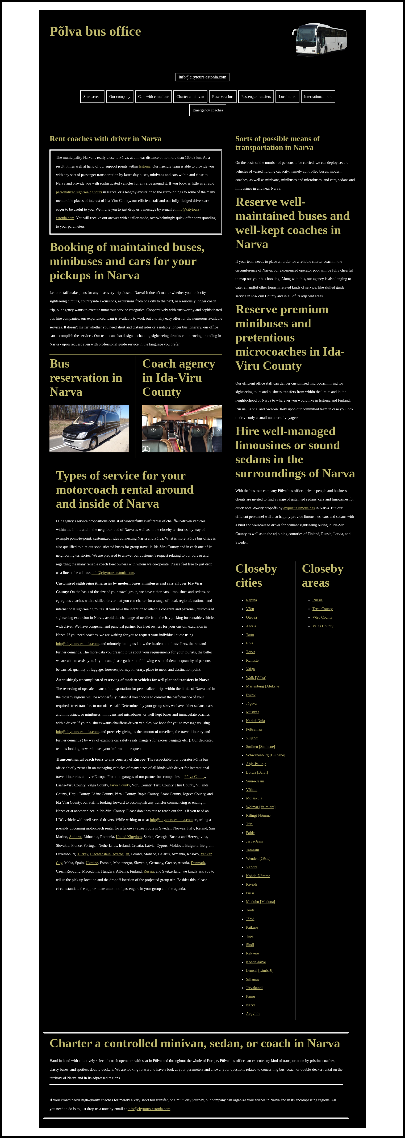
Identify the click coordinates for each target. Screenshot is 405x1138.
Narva (250, 1005)
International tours (318, 96)
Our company (119, 96)
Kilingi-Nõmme (258, 815)
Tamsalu (252, 850)
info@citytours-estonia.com (202, 77)
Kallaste (252, 660)
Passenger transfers (256, 96)
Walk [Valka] (256, 678)
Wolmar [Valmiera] (260, 807)
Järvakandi (254, 988)
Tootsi (251, 910)
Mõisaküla (254, 798)
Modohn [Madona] (260, 901)
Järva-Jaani (254, 841)
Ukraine (92, 863)
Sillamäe (252, 979)
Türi (249, 824)
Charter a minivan (190, 96)
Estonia (145, 166)
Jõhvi (250, 919)
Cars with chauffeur (153, 96)
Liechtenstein (100, 854)
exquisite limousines (299, 508)
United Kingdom (129, 837)
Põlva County (195, 776)
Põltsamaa (254, 729)
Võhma (251, 789)
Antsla (251, 626)
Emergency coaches (208, 110)
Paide (250, 833)
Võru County (322, 617)
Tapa (249, 936)
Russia (149, 871)
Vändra (251, 867)
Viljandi (252, 738)
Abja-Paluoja (256, 764)
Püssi (250, 893)
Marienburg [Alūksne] (263, 686)
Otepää (251, 617)
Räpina (251, 600)
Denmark (198, 863)
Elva (249, 643)
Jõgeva (251, 703)
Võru (250, 609)
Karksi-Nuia (255, 721)
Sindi (250, 945)
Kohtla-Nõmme (258, 876)
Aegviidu (253, 1013)
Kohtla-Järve (256, 962)
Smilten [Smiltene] (260, 746)
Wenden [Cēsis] (258, 858)
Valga (250, 669)
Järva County (120, 785)
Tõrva (250, 652)
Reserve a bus (222, 96)
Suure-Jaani (255, 781)
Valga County (322, 626)
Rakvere (252, 953)
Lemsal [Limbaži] (260, 970)
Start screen (92, 96)
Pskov (250, 695)
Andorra (75, 837)
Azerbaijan (120, 854)
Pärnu (250, 996)
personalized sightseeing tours (79, 192)
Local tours (287, 96)
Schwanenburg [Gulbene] (265, 755)
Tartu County (322, 609)
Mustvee (252, 712)
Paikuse (252, 927)
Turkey (82, 854)
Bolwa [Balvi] (257, 772)
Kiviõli (251, 884)
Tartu (250, 634)
